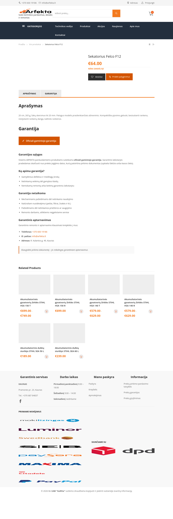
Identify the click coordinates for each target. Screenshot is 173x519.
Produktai (85, 26)
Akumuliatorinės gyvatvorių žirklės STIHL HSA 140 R (136, 302)
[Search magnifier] (116, 13)
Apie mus (134, 26)
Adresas (132, 2)
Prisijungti (150, 2)
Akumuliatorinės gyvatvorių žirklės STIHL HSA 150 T (32, 302)
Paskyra (92, 383)
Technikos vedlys (64, 26)
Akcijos (101, 26)
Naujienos (117, 26)
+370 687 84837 (30, 395)
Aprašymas (29, 93)
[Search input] (83, 13)
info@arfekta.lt (49, 2)
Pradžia (22, 44)
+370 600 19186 (29, 2)
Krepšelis (93, 389)
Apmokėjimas (95, 395)
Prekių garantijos (132, 392)
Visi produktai (35, 44)
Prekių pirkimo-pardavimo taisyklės (136, 385)
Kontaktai (60, 34)
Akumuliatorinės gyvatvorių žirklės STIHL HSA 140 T (102, 302)
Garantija (51, 93)
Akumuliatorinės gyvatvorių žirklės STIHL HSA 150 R (67, 302)
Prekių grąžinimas (132, 398)
